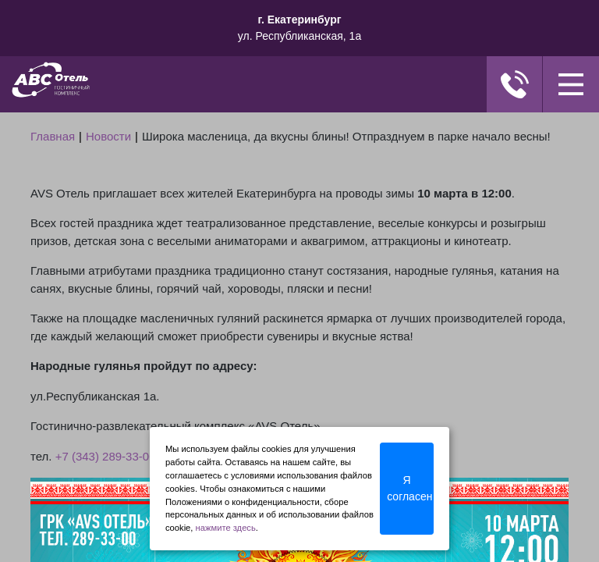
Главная (52, 136)
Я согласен (409, 488)
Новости (108, 136)
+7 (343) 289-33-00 (105, 456)
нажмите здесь (226, 527)
